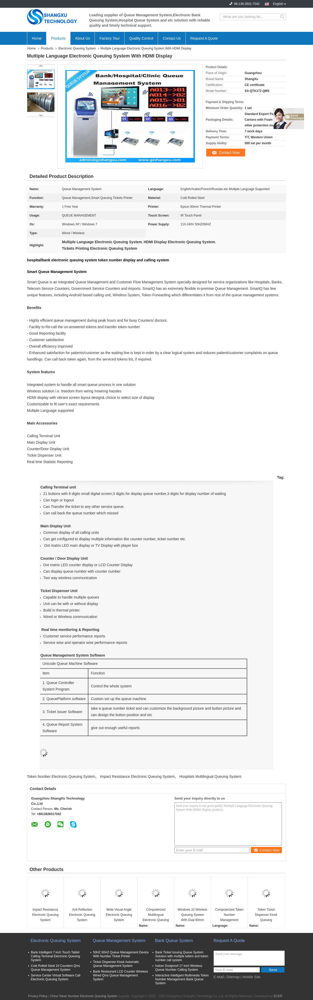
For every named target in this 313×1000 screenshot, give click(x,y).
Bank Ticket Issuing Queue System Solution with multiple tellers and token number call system (181, 956)
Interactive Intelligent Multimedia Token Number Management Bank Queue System (182, 979)
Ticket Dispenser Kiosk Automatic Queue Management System (116, 964)
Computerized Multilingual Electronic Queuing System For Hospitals (155, 915)
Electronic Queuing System (77, 48)
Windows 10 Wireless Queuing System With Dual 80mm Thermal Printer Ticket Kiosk (193, 915)
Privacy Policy (37, 996)
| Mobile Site (250, 977)
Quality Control (141, 38)
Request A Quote (204, 38)
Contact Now (229, 152)
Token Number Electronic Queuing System (61, 776)
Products (58, 38)
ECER (278, 996)
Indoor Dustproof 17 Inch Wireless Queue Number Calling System (178, 968)
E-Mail (219, 977)
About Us (82, 38)
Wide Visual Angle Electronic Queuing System (119, 915)
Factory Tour (109, 38)
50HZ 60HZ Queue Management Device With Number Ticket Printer (121, 954)
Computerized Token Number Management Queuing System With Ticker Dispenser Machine (229, 915)
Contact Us (172, 38)
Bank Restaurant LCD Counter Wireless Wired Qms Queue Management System (120, 975)
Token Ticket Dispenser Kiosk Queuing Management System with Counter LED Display (266, 915)
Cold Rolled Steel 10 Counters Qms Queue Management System (55, 968)
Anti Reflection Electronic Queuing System (82, 915)
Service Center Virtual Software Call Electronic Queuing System (55, 977)
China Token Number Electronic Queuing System (84, 996)
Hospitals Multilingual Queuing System (210, 776)
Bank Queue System (174, 940)
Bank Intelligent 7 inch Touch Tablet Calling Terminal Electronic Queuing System (55, 956)
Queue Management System (119, 940)
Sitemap (232, 977)
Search (283, 16)
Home (36, 38)
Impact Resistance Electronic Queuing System (137, 776)
